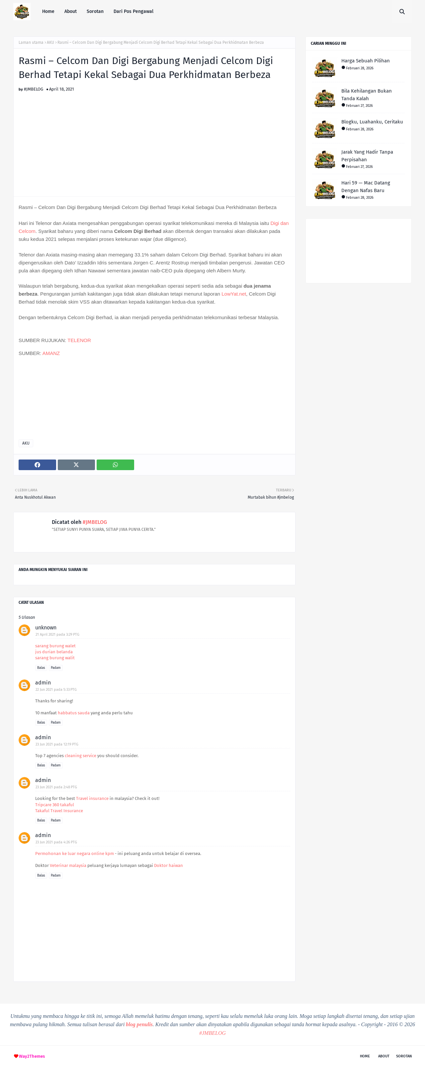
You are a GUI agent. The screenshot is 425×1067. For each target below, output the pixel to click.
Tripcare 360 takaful (54, 804)
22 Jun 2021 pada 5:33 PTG (56, 689)
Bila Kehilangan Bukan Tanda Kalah (366, 95)
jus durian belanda (54, 651)
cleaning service (80, 755)
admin (43, 682)
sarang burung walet (55, 645)
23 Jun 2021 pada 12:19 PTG (57, 744)
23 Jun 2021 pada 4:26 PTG (56, 842)
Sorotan (404, 1056)
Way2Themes (32, 1056)
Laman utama (31, 42)
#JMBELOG (33, 89)
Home (365, 1056)
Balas (41, 668)
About (383, 1056)
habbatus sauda (74, 712)
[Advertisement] (154, 138)
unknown (45, 627)
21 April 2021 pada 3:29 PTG (57, 634)
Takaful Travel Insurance (59, 810)
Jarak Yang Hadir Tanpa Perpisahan (367, 156)
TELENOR (79, 340)
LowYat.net (233, 294)
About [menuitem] (70, 11)
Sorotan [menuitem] (95, 11)
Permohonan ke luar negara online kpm (74, 853)
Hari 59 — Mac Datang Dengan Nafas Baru (365, 186)
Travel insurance (92, 798)
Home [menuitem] (48, 11)
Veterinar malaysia (68, 865)
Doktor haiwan (168, 865)
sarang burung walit (55, 657)
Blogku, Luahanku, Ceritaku (372, 122)
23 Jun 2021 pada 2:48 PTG (56, 787)
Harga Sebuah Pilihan (365, 61)
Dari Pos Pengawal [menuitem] (133, 11)
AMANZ (51, 353)
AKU (50, 42)
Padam (56, 668)
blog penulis (139, 1024)
